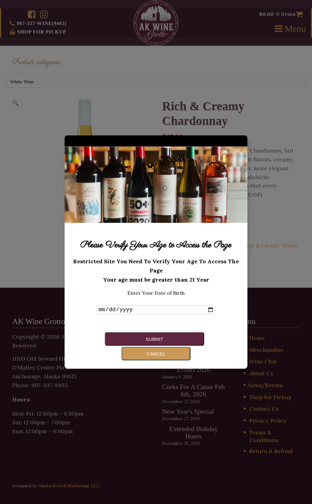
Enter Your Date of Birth (156, 300)
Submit (123, 345)
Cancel (184, 345)
